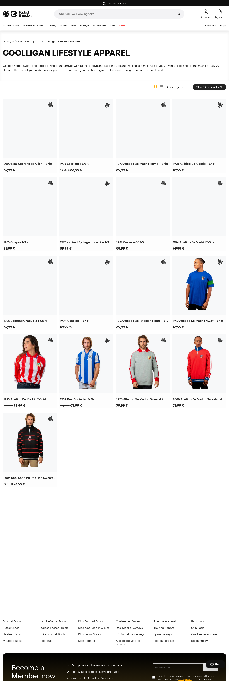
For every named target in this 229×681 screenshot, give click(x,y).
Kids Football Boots (90, 621)
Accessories (99, 25)
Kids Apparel (86, 640)
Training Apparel (164, 627)
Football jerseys (164, 640)
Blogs (223, 25)
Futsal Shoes (11, 627)
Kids (112, 25)
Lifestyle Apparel (29, 41)
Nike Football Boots (53, 634)
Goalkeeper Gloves (33, 25)
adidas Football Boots (55, 627)
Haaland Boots (12, 634)
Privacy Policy (185, 679)
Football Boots (11, 25)
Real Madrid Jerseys (129, 627)
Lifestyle (84, 25)
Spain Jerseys (163, 634)
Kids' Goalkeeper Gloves (93, 627)
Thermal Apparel (165, 621)
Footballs (46, 640)
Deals (122, 25)
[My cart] (219, 14)
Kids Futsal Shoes (89, 634)
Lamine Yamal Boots (53, 621)
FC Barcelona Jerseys (130, 634)
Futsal (63, 25)
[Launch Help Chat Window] (215, 664)
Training (51, 25)
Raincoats (197, 621)
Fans (73, 25)
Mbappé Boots (12, 640)
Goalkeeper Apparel (204, 634)
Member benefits (114, 3)
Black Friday (199, 640)
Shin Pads (197, 627)
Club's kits (210, 25)
